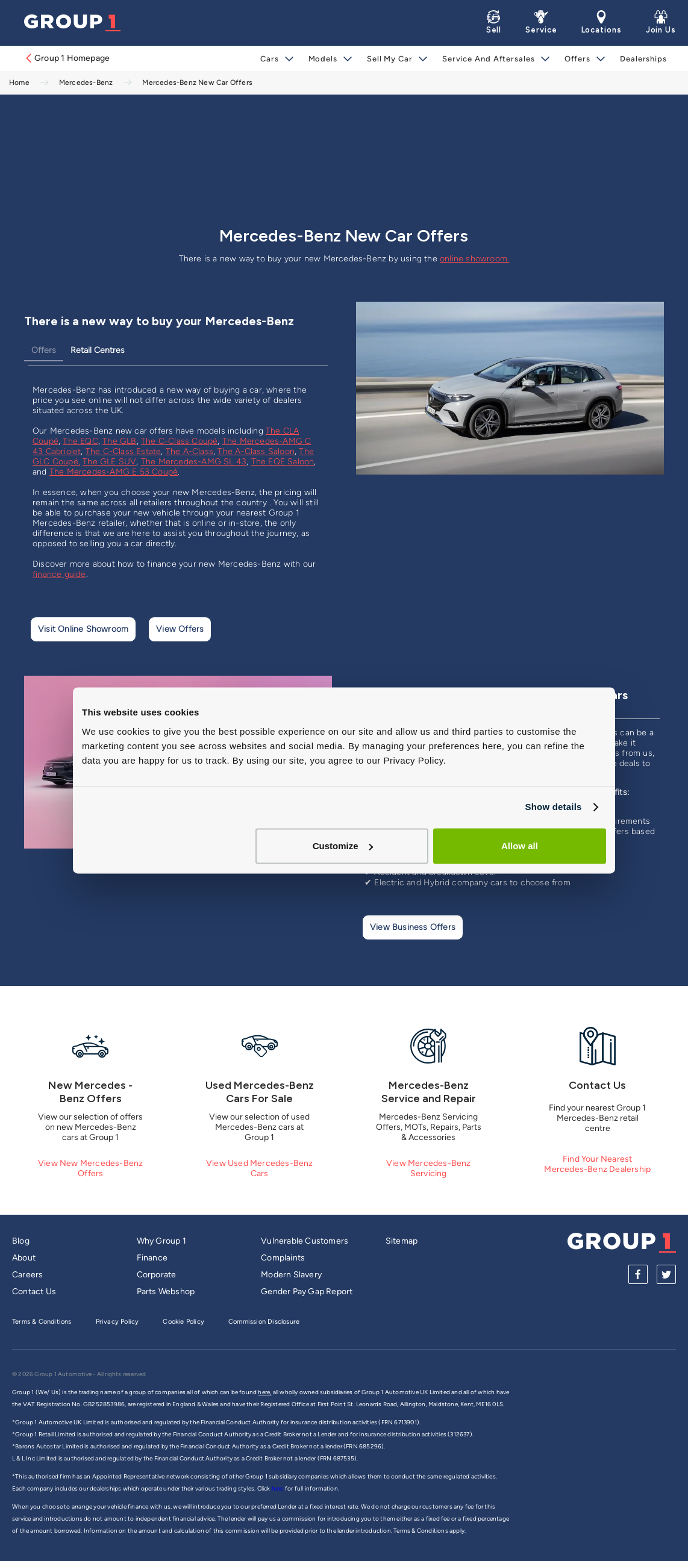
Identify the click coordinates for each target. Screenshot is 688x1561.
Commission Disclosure (263, 1322)
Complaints (283, 1258)
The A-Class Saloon (256, 451)
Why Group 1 (161, 1241)
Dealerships (643, 58)
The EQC (80, 441)
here (278, 1488)
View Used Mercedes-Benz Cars (259, 1168)
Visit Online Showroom (83, 629)
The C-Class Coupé (179, 441)
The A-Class (189, 451)
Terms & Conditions (42, 1322)
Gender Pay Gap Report (306, 1291)
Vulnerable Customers (304, 1241)
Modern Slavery (291, 1275)
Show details (553, 807)
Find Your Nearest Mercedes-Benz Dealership (597, 1164)
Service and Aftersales (488, 58)
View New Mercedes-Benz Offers (90, 1168)
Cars (269, 58)
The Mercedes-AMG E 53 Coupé (113, 472)
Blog (21, 1241)
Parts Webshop (166, 1291)
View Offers (180, 629)
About (24, 1258)
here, (264, 1392)
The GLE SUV (109, 461)
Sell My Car (390, 58)
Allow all (519, 846)
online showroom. (474, 259)
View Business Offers (412, 927)
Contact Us (34, 1291)
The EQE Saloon (282, 461)
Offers (577, 58)
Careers (27, 1275)
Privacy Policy (117, 1322)
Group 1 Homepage (67, 58)
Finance (152, 1258)
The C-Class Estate (123, 451)
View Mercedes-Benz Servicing (428, 1168)
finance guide (59, 574)
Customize (343, 846)
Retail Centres (97, 350)
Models (322, 58)
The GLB (119, 441)
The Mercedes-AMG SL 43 (193, 461)
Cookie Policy (183, 1322)
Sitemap (401, 1241)
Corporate (157, 1275)
